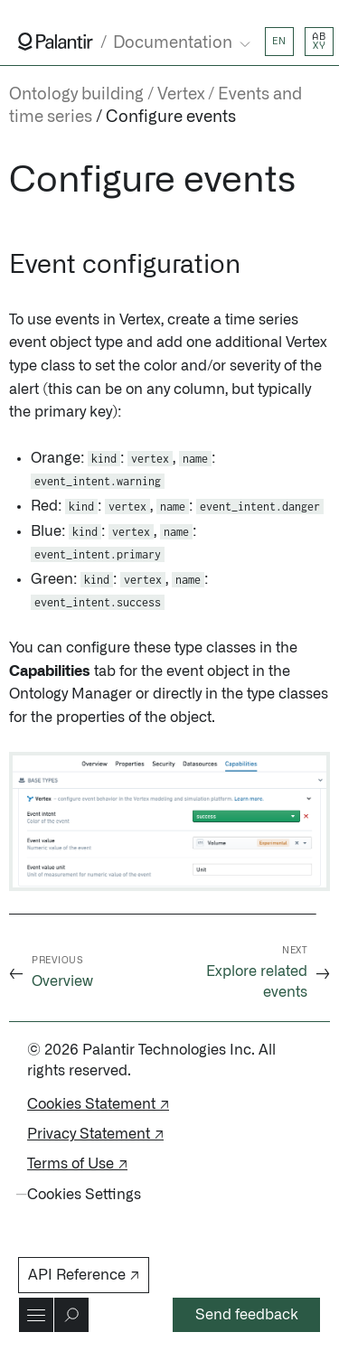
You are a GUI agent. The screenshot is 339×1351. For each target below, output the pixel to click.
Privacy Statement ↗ (95, 1134)
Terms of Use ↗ (77, 1164)
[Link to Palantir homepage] (55, 42)
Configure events (171, 117)
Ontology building (76, 95)
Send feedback (246, 1315)
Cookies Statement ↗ (98, 1104)
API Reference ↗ (83, 1275)
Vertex (180, 95)
